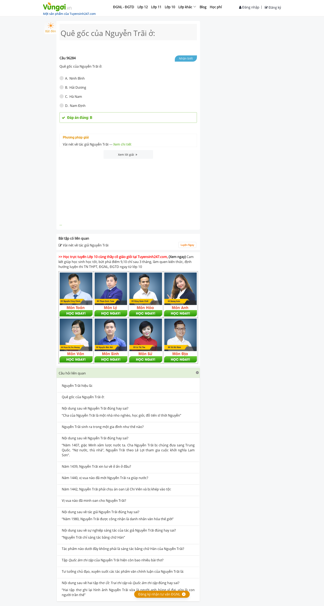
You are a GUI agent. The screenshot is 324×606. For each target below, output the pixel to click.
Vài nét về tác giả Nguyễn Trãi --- (97, 144)
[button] (128, 373)
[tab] (128, 373)
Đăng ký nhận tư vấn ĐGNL (159, 594)
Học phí (216, 7)
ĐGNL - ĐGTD (123, 7)
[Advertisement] (128, 190)
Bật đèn (50, 28)
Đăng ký (273, 7)
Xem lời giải (127, 155)
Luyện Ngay (187, 245)
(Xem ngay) (177, 257)
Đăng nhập (249, 7)
